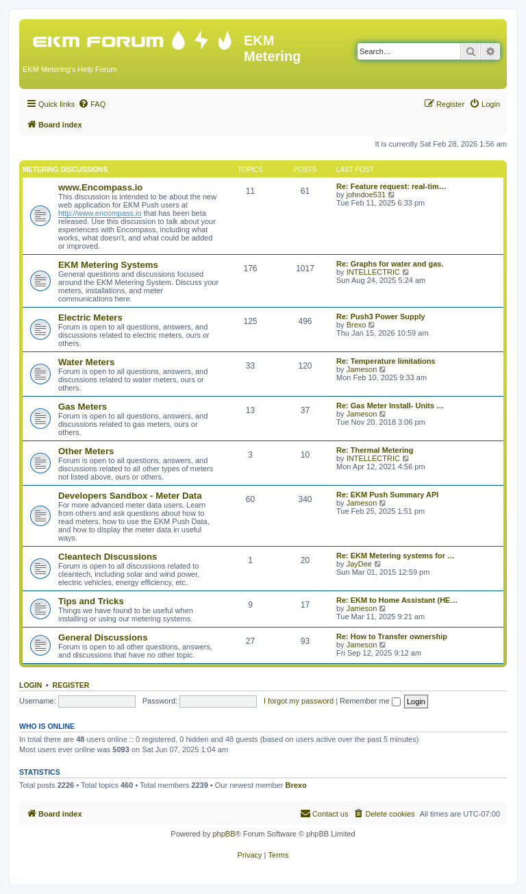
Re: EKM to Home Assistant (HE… (397, 600)
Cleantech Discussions (107, 556)
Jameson (362, 369)
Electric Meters (90, 317)
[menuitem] (91, 104)
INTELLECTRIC (373, 272)
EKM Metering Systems (108, 265)
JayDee (359, 564)
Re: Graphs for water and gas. (389, 264)
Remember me (370, 701)
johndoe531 (366, 194)
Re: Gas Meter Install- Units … (390, 405)
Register (71, 685)
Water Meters (86, 362)
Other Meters (86, 451)
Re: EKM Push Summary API (387, 495)
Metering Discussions (65, 169)
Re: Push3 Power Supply (380, 316)
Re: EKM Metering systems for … (395, 555)
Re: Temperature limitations (386, 361)
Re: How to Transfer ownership (391, 636)
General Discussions (102, 637)
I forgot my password (299, 701)
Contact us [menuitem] (324, 813)
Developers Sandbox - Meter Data (130, 496)
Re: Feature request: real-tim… (391, 186)
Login (30, 685)
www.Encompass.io (100, 187)
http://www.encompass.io (100, 213)
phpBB (223, 834)
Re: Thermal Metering (374, 450)
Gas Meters (82, 406)
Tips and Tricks (91, 601)
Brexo (356, 325)
